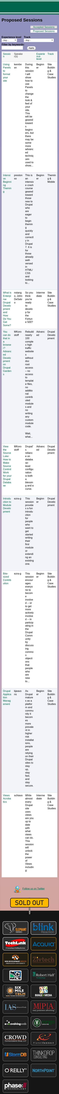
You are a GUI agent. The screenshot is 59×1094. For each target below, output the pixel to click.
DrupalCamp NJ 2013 (20, 7)
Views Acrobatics (7, 798)
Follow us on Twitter (33, 888)
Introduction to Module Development (7, 505)
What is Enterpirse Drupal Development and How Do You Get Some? (7, 309)
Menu (54, 7)
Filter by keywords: (13, 44)
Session (7, 55)
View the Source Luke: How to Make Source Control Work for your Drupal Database (7, 466)
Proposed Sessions (45, 31)
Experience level (11, 37)
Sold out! (29, 903)
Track (27, 37)
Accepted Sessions (43, 27)
